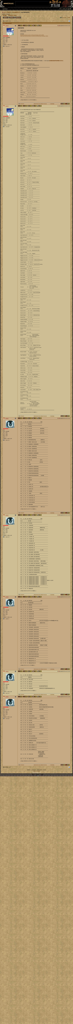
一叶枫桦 (68, 17)
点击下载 (69, 8)
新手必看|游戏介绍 (16, 12)
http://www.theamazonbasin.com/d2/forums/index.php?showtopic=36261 (34, 36)
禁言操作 (22, 103)
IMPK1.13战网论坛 (7, 12)
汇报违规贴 (52, 103)
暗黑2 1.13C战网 (36, 771)
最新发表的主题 (37, 103)
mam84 (64, 17)
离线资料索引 (5, 8)
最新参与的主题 (44, 103)
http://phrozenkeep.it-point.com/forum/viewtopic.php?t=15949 (32, 35)
